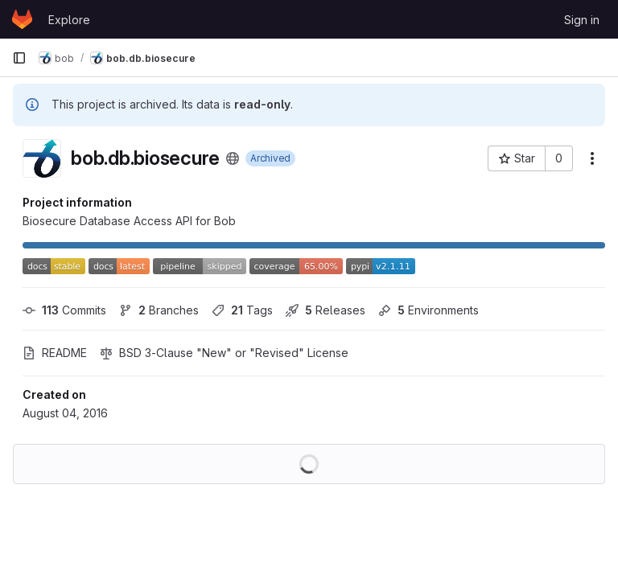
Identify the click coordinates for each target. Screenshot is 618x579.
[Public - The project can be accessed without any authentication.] (232, 158)
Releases (325, 310)
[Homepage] (22, 19)
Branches (159, 310)
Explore (69, 20)
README (55, 352)
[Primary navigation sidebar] (19, 58)
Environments (428, 310)
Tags (242, 310)
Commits (64, 310)
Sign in (581, 20)
